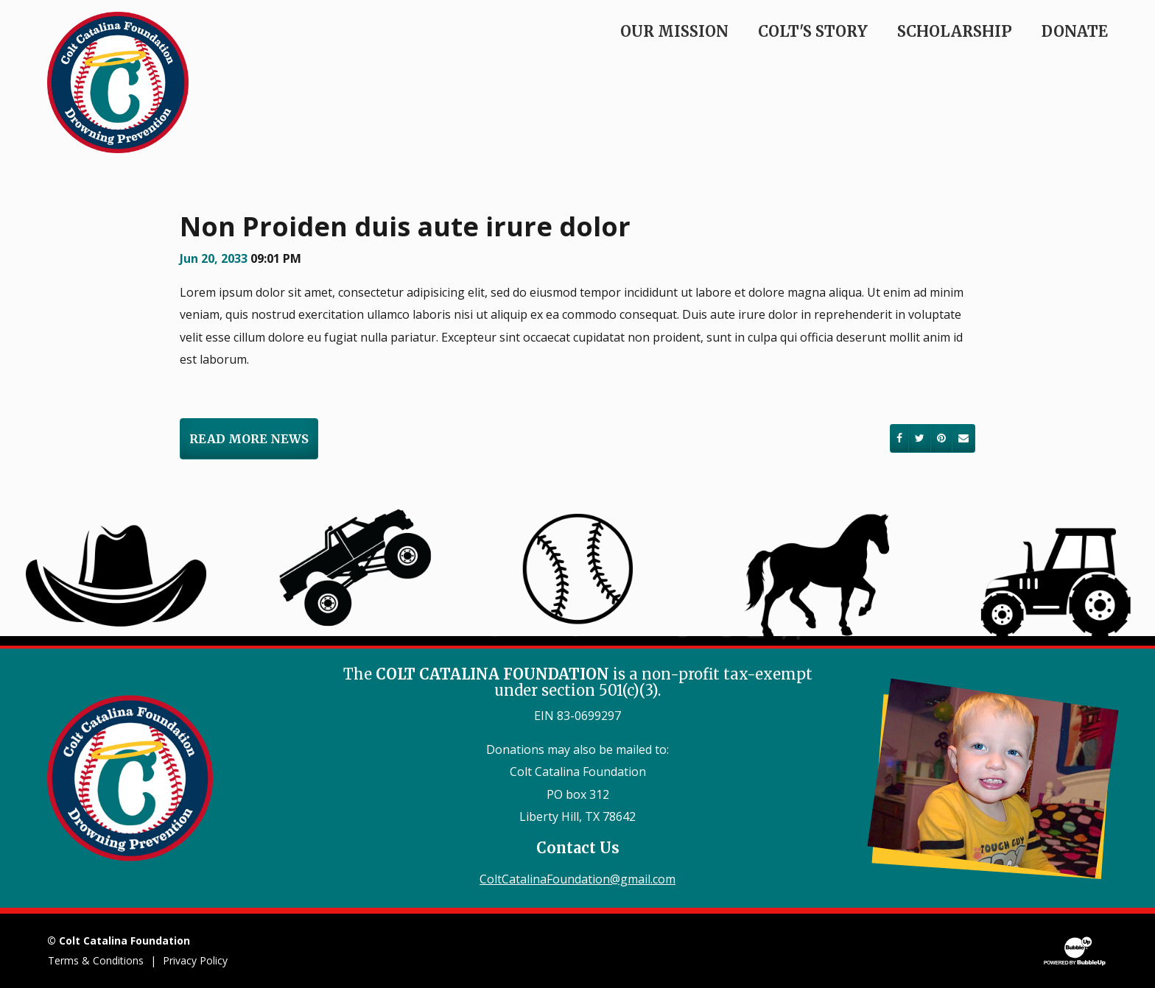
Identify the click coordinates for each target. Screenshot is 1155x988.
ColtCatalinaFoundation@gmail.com (577, 879)
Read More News (249, 438)
